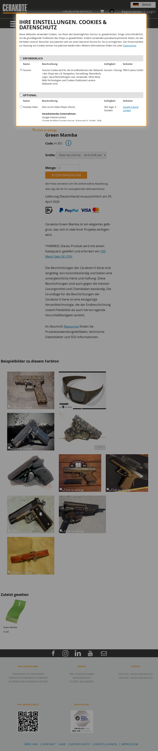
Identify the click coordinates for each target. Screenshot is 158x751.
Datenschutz (129, 45)
